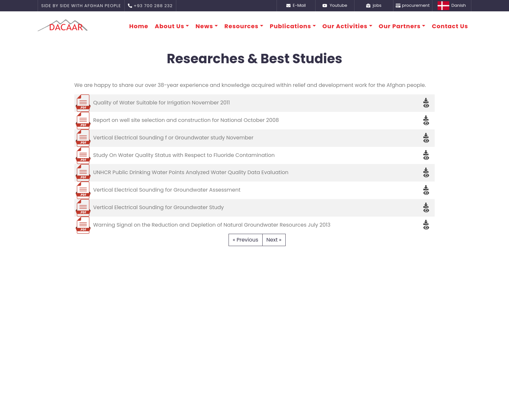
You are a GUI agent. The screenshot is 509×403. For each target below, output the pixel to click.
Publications (290, 26)
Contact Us (450, 26)
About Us (169, 26)
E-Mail (296, 5)
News (204, 26)
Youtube (334, 5)
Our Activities (344, 26)
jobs (373, 5)
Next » (274, 239)
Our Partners (400, 26)
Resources (241, 26)
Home (138, 26)
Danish (452, 5)
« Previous (245, 239)
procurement (412, 5)
